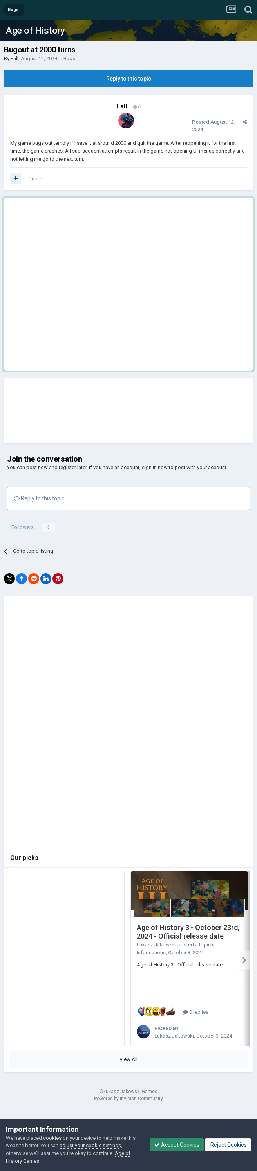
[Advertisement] (73, 274)
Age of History (35, 30)
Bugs (69, 58)
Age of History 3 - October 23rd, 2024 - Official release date (188, 932)
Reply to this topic (128, 79)
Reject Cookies (228, 1145)
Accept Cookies (176, 1145)
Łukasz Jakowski (156, 945)
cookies (52, 1138)
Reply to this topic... (41, 498)
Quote (35, 179)
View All (128, 1059)
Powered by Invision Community (128, 1098)
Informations (151, 952)
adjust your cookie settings (90, 1145)
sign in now (155, 467)
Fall (14, 58)
